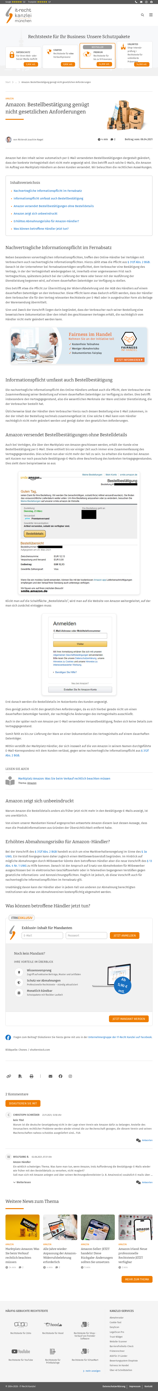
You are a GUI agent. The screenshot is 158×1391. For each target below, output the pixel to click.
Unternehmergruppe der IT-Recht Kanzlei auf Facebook (120, 1037)
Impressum (135, 1386)
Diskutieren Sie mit (23, 1103)
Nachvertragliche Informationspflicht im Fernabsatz (48, 191)
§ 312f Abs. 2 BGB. (139, 262)
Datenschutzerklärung (114, 1386)
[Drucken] (31, 1076)
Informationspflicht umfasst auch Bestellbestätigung (48, 198)
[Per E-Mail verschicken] (50, 1076)
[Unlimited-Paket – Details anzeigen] (134, 54)
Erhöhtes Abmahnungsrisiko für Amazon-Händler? (46, 221)
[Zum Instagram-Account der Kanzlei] (70, 1076)
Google (15, 2)
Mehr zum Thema (137, 1279)
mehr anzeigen (91, 1371)
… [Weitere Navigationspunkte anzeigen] (16, 82)
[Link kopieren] (8, 1076)
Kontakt (149, 1386)
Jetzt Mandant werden (129, 1019)
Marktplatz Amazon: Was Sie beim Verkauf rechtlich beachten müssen (64, 778)
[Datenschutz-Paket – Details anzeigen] (23, 57)
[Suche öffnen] (142, 15)
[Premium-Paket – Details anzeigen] (97, 55)
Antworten (147, 1140)
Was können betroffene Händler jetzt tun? (41, 228)
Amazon (9, 98)
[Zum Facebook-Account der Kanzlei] (60, 1076)
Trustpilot (39, 2)
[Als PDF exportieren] (19, 1076)
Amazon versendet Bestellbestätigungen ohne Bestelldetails (54, 206)
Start (7, 82)
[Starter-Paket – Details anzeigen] (60, 56)
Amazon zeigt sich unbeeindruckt (35, 213)
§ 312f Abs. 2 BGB (46, 851)
